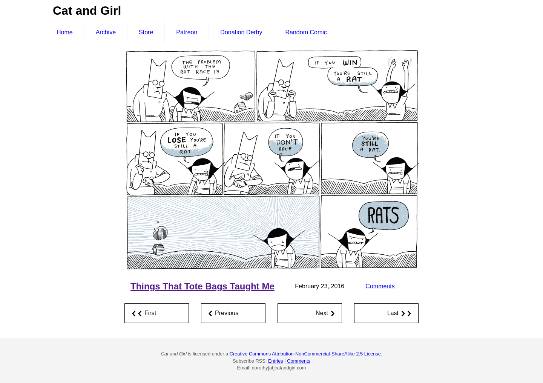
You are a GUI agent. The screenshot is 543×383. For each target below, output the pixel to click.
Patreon (186, 32)
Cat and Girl (87, 10)
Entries (275, 361)
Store (146, 32)
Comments (379, 286)
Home (65, 32)
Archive (106, 32)
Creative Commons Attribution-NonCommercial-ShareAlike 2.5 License (305, 354)
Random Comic (306, 32)
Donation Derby (241, 32)
